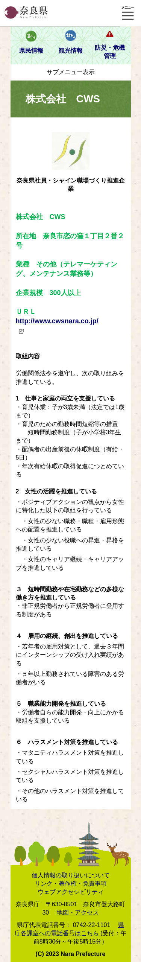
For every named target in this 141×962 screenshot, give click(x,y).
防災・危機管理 (110, 51)
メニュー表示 (128, 13)
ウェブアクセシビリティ (71, 892)
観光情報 (71, 50)
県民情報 (31, 50)
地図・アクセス (78, 912)
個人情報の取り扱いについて (71, 875)
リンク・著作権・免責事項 (71, 883)
